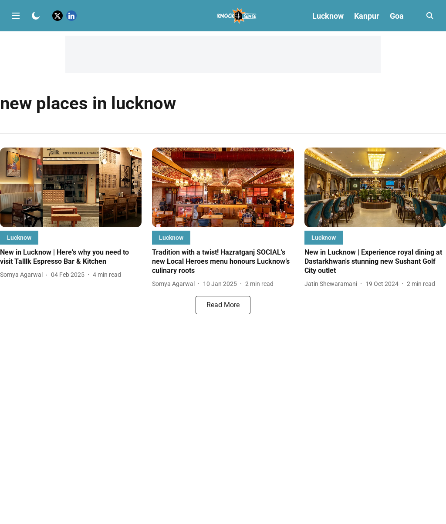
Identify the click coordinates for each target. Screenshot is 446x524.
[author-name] (23, 274)
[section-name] (19, 237)
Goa (397, 15)
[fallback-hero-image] (71, 187)
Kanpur (366, 15)
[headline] (71, 257)
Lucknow (328, 15)
